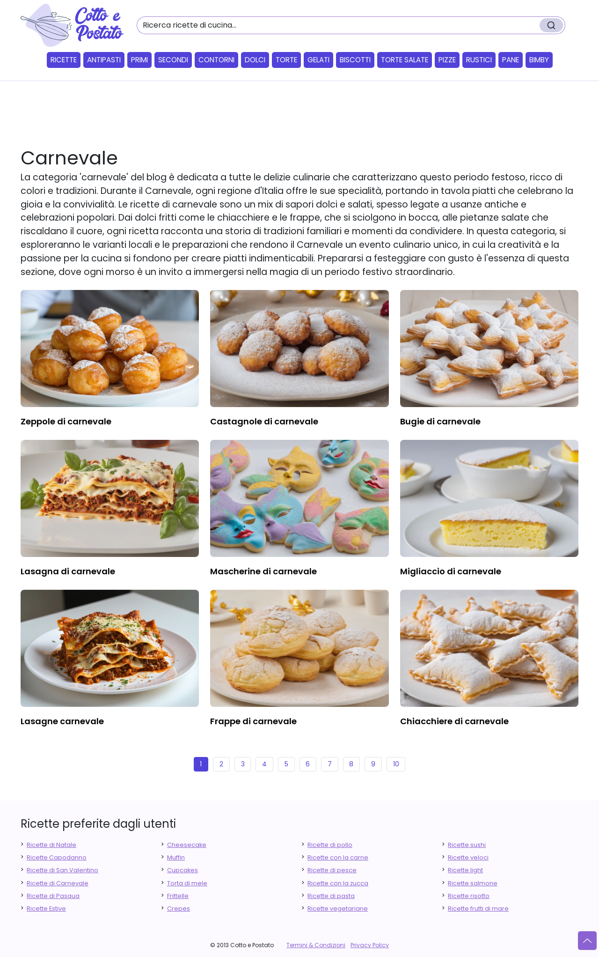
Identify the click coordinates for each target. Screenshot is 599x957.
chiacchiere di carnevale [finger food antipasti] (454, 721)
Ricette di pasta (331, 896)
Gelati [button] (318, 60)
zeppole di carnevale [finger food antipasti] (66, 421)
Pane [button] (510, 60)
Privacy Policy (370, 945)
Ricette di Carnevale (57, 883)
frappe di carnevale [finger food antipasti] (253, 721)
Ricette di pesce (332, 870)
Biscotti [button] (355, 60)
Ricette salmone (472, 883)
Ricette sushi (467, 845)
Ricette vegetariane (337, 908)
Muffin (176, 857)
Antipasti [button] (104, 60)
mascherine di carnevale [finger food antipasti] (263, 571)
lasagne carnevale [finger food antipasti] (62, 721)
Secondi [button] (173, 60)
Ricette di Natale (51, 845)
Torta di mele (187, 883)
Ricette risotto (468, 896)
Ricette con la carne (337, 857)
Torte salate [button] (404, 60)
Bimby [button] (539, 60)
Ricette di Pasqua (53, 896)
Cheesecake (186, 845)
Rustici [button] (479, 60)
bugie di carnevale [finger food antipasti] (440, 421)
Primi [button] (139, 60)
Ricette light (465, 870)
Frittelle (178, 896)
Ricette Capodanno (57, 857)
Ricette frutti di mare (478, 908)
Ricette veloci (468, 857)
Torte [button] (286, 60)
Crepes (178, 908)
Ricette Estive (46, 908)
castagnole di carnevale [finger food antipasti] (264, 421)
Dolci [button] (255, 60)
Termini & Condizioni (315, 945)
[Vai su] (587, 940)
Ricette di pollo (329, 845)
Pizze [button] (447, 60)
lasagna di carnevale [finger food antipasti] (68, 571)
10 (396, 764)
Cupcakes (182, 870)
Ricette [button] (64, 60)
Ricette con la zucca (337, 883)
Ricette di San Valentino (62, 870)
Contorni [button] (216, 60)
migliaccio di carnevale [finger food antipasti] (450, 571)
